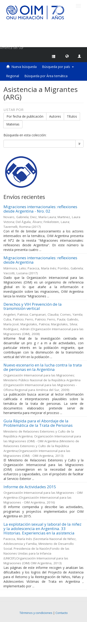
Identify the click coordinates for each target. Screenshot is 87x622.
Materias (12, 124)
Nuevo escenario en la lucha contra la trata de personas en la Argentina (42, 367)
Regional (12, 76)
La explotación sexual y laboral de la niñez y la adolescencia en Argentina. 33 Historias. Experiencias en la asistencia (42, 528)
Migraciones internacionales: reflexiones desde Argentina (40, 260)
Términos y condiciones (35, 613)
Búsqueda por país (58, 66)
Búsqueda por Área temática (46, 76)
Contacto (61, 613)
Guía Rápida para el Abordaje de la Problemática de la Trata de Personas (38, 423)
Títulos (72, 116)
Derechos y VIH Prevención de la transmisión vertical (32, 306)
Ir (79, 143)
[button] (67, 56)
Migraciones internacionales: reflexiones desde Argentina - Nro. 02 (40, 209)
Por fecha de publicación (24, 116)
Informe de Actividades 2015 (29, 486)
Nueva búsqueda (24, 66)
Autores (55, 116)
